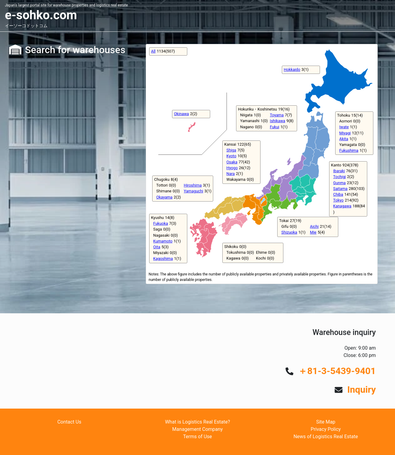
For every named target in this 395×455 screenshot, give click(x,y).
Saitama (340, 188)
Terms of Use (197, 436)
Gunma (339, 182)
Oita (156, 247)
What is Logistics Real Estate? (197, 422)
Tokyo (338, 200)
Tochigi (339, 176)
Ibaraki (339, 171)
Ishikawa (277, 120)
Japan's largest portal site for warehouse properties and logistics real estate (66, 5)
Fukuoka (160, 223)
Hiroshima (193, 185)
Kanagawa (342, 206)
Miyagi (345, 133)
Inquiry (361, 389)
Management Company (197, 429)
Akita (343, 138)
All (153, 51)
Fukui (274, 127)
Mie (313, 232)
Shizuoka (289, 232)
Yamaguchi (193, 191)
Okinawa (181, 113)
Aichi (314, 226)
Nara (230, 173)
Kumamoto (162, 241)
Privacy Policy (326, 429)
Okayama (164, 197)
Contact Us (69, 422)
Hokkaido (292, 69)
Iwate (344, 127)
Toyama (277, 115)
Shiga (231, 150)
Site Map (325, 422)
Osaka (231, 162)
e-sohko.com (41, 15)
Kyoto (231, 156)
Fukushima (348, 150)
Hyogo (232, 168)
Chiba (338, 194)
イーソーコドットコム (26, 25)
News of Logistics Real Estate (325, 436)
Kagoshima (163, 258)
